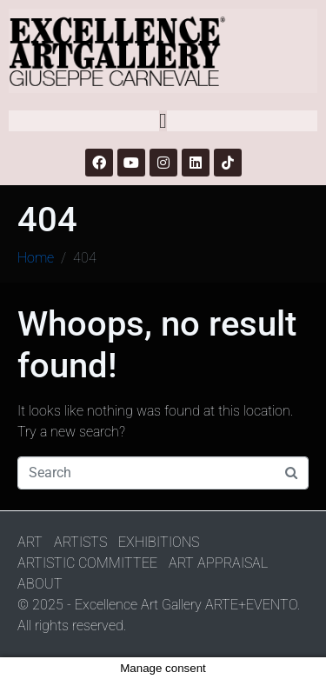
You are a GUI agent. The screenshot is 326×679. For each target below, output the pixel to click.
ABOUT (40, 584)
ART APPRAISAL (218, 563)
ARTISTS (80, 542)
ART (30, 542)
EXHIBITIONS (158, 542)
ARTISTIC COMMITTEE (87, 563)
